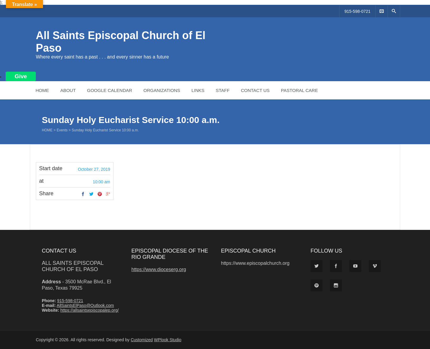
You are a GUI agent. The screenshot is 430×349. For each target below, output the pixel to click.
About (68, 90)
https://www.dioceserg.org (158, 269)
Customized (142, 339)
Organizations (161, 90)
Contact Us (255, 90)
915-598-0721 (357, 11)
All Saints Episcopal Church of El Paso (72, 266)
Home (42, 90)
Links (197, 90)
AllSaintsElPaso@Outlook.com (85, 305)
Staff (222, 90)
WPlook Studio (168, 339)
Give (21, 76)
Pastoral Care (299, 90)
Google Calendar (109, 90)
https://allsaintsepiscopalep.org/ (89, 310)
